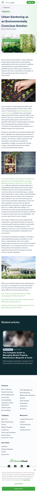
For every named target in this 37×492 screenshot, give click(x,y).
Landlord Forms (25, 430)
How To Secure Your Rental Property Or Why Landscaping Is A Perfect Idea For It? (15, 295)
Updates (22, 427)
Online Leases (6, 407)
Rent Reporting (25, 393)
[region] (18, 479)
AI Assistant (23, 403)
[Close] (35, 470)
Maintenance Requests (27, 395)
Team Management (26, 390)
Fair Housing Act (25, 424)
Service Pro (5, 454)
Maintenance (6, 12)
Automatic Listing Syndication (7, 404)
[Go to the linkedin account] (21, 466)
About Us (4, 419)
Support (22, 422)
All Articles (6, 8)
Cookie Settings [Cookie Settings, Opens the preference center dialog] (18, 484)
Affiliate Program (6, 427)
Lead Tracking (24, 401)
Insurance (23, 409)
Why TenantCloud (7, 422)
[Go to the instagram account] (9, 466)
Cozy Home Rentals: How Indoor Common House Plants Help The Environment (17, 300)
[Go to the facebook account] (15, 466)
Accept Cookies (18, 489)
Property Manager (7, 449)
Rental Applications (7, 395)
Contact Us (5, 430)
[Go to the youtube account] (28, 466)
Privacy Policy (5, 435)
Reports (22, 398)
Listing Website (6, 400)
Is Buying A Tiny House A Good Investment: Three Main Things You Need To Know (17, 306)
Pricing (3, 424)
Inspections (23, 406)
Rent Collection (6, 389)
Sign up (30, 2)
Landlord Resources (26, 419)
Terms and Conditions (8, 432)
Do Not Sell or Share (7, 438)
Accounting (5, 397)
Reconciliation (6, 410)
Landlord (4, 446)
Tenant (3, 452)
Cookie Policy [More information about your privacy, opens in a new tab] (26, 480)
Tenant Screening (7, 392)
